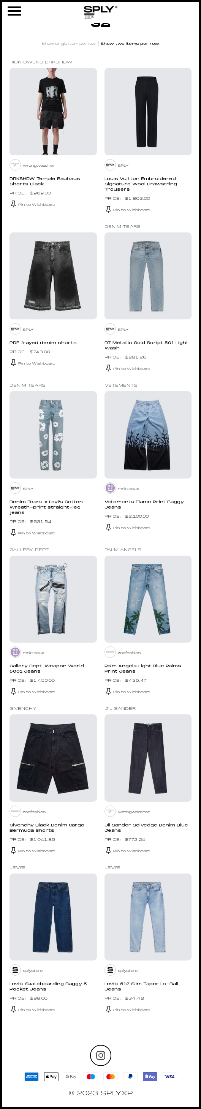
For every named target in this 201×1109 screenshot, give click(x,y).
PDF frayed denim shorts (43, 343)
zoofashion (129, 653)
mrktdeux (128, 489)
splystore (33, 971)
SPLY (123, 165)
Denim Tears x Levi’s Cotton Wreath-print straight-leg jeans (46, 507)
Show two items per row (130, 44)
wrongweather (39, 165)
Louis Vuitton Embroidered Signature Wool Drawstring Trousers (140, 184)
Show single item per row (69, 44)
